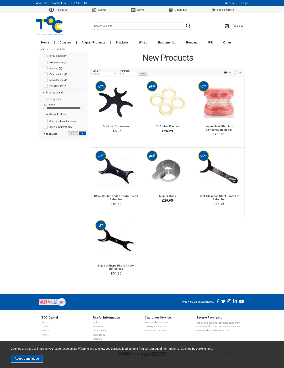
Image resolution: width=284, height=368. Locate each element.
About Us (41, 3)
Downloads (99, 334)
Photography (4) (58, 85)
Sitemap (97, 338)
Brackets (122, 42)
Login (244, 3)
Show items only (62, 121)
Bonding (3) (55, 68)
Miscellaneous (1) (58, 79)
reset (72, 133)
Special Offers (225, 9)
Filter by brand (54, 92)
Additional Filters (56, 114)
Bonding (192, 42)
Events (102, 9)
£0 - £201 (49, 104)
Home (45, 42)
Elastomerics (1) (58, 74)
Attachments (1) (58, 62)
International (99, 330)
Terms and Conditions (156, 322)
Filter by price (54, 99)
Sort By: (105, 72)
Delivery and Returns (155, 326)
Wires (143, 42)
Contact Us (59, 3)
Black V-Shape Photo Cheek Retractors (116, 267)
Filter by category (56, 55)
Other (227, 42)
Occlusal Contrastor (116, 126)
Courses (65, 42)
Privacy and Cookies (155, 330)
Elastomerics (166, 42)
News (140, 9)
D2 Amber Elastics (167, 126)
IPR (210, 42)
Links (96, 322)
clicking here (204, 348)
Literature (98, 326)
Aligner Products (93, 42)
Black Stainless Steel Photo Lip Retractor (219, 197)
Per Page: (128, 72)
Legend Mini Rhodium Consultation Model (219, 128)
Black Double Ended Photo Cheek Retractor (116, 197)
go (82, 133)
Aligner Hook (167, 196)
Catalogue (181, 9)
